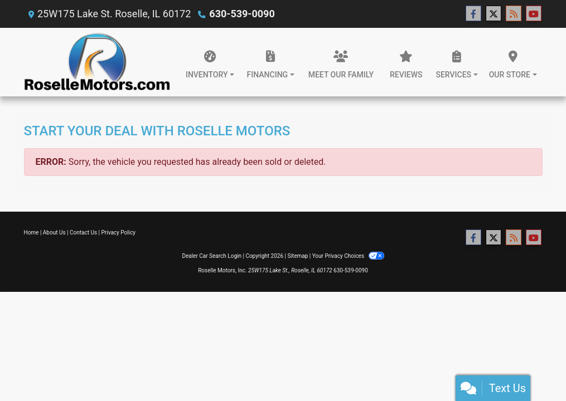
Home (31, 232)
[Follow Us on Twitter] (493, 14)
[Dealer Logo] (97, 62)
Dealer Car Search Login (211, 256)
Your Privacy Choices (348, 256)
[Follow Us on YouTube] (533, 14)
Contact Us (83, 232)
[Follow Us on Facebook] (473, 14)
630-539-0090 (241, 13)
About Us (54, 232)
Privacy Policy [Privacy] (118, 232)
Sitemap (297, 256)
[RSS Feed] (513, 14)
